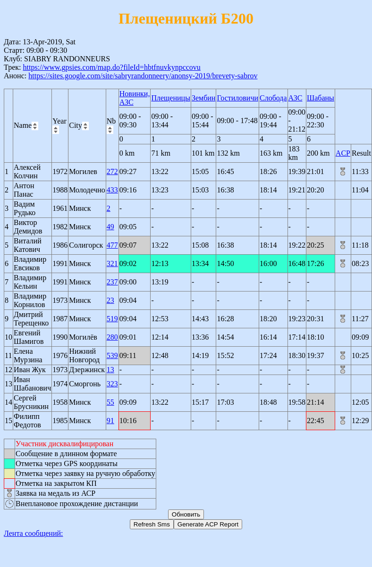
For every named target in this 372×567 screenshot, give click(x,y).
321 (112, 263)
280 (112, 337)
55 (110, 402)
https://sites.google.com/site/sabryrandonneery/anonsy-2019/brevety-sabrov (142, 76)
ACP (343, 153)
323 (112, 384)
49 (110, 227)
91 (110, 421)
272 (112, 171)
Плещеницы (170, 98)
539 (112, 355)
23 (110, 300)
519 (112, 319)
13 (110, 370)
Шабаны (320, 98)
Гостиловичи (237, 98)
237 (112, 282)
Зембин (204, 98)
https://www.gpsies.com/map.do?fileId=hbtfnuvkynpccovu (111, 67)
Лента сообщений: (33, 533)
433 (112, 190)
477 (112, 245)
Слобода (273, 98)
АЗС (295, 98)
